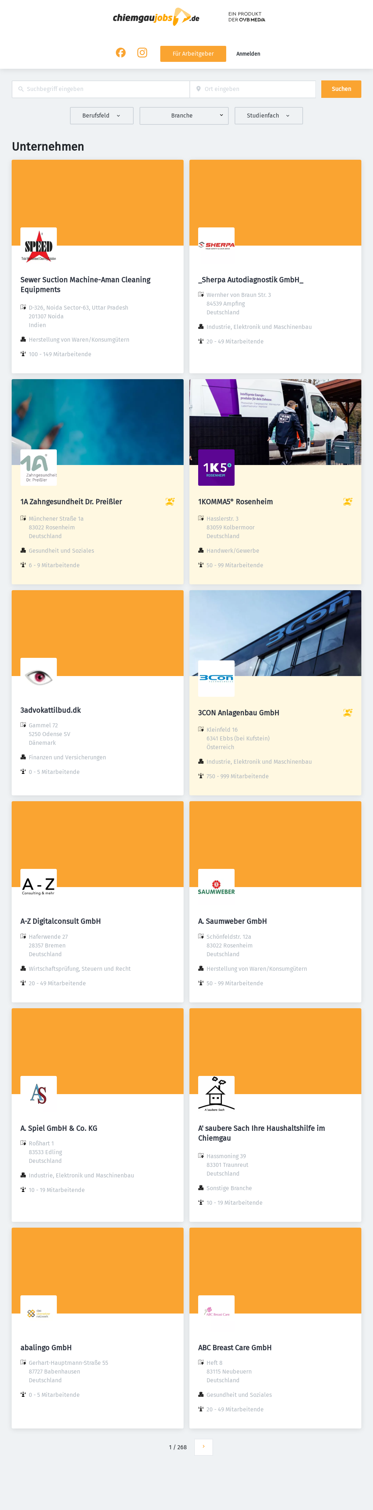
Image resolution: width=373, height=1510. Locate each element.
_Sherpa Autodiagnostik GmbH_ (250, 279)
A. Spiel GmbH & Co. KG (58, 1128)
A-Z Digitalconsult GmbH (60, 921)
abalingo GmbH (46, 1347)
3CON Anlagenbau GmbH (238, 712)
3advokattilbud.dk (50, 710)
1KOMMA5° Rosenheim (235, 501)
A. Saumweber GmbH (232, 921)
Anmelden (248, 54)
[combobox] (101, 89)
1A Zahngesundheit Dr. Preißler (71, 501)
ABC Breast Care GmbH (235, 1347)
